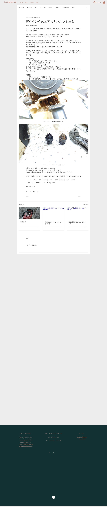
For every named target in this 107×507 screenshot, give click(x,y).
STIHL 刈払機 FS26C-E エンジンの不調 (77, 223)
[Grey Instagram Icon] (53, 453)
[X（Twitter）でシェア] (30, 191)
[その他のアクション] (80, 17)
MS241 (67, 180)
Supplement (66, 7)
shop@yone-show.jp (28, 444)
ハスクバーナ (30, 182)
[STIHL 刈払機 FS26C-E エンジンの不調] (77, 213)
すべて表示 (85, 204)
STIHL (36, 7)
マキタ (50, 7)
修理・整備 (29, 186)
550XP (53, 182)
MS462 (50, 180)
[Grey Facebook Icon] (50, 453)
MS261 (45, 180)
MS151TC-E (38, 182)
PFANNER (57, 7)
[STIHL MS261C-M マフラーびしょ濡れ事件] (53, 213)
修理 (40, 180)
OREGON (43, 7)
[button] (104, 2)
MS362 (62, 180)
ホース (73, 7)
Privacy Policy (82, 439)
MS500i (56, 180)
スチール (29, 180)
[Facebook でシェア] (26, 191)
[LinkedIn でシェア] (34, 191)
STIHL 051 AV (23, 222)
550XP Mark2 (47, 182)
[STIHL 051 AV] (29, 213)
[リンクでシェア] (37, 191)
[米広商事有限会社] (10, 2)
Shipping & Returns (82, 437)
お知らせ (29, 7)
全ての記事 (21, 7)
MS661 (73, 180)
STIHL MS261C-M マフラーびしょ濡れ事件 (53, 223)
